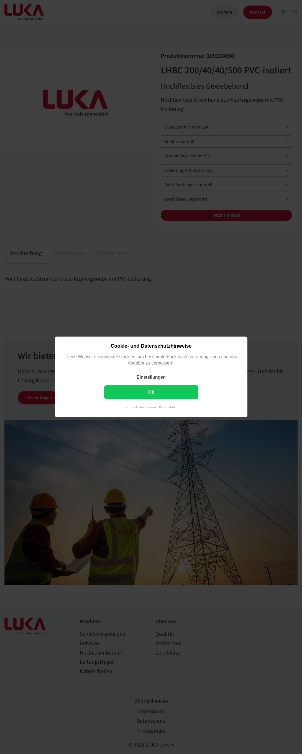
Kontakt (131, 407)
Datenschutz (167, 407)
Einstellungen (151, 377)
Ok (151, 392)
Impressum (148, 407)
